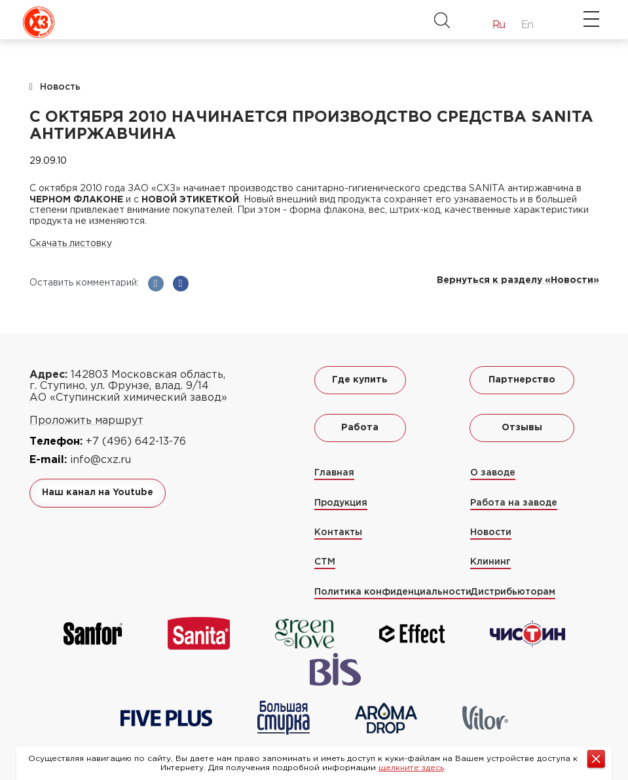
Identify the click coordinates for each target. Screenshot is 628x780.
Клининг (490, 562)
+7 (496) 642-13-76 (136, 442)
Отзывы (522, 428)
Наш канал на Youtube (97, 492)
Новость (60, 87)
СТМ (324, 562)
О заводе (492, 473)
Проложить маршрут (86, 421)
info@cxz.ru (100, 460)
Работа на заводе (513, 503)
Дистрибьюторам (512, 592)
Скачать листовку (70, 244)
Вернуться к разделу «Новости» (518, 280)
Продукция (340, 503)
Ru (499, 24)
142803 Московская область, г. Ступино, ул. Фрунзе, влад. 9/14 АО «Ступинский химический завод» (128, 386)
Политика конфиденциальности (392, 592)
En (527, 24)
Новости (490, 532)
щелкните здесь (411, 767)
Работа (360, 428)
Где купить (360, 380)
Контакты (338, 532)
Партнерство (522, 380)
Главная (334, 473)
